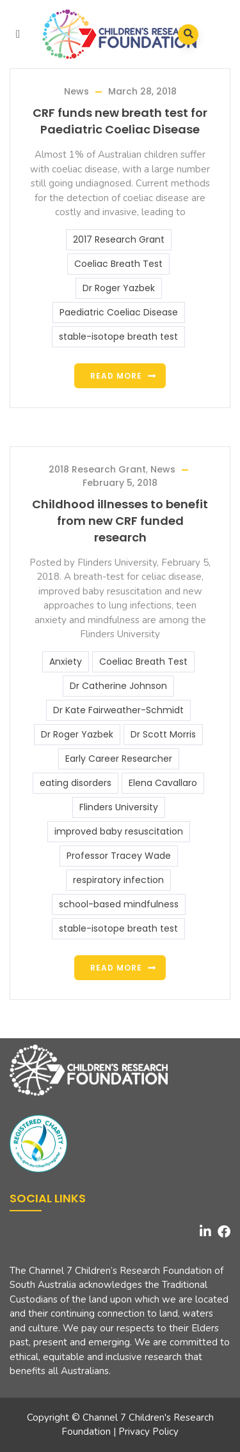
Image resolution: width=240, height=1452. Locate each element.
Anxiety (65, 661)
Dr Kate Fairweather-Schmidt (118, 710)
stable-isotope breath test (118, 336)
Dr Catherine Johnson (118, 685)
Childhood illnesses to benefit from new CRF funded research (120, 520)
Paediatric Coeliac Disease (119, 312)
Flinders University (118, 807)
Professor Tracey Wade (119, 855)
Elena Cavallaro (163, 782)
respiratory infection (118, 879)
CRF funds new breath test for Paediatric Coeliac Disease (120, 121)
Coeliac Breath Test (118, 263)
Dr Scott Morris (163, 734)
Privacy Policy (148, 1431)
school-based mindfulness (119, 904)
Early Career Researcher (118, 758)
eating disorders (75, 782)
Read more (116, 375)
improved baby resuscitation (118, 831)
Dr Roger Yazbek (119, 288)
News (76, 91)
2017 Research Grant (118, 239)
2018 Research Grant (97, 469)
